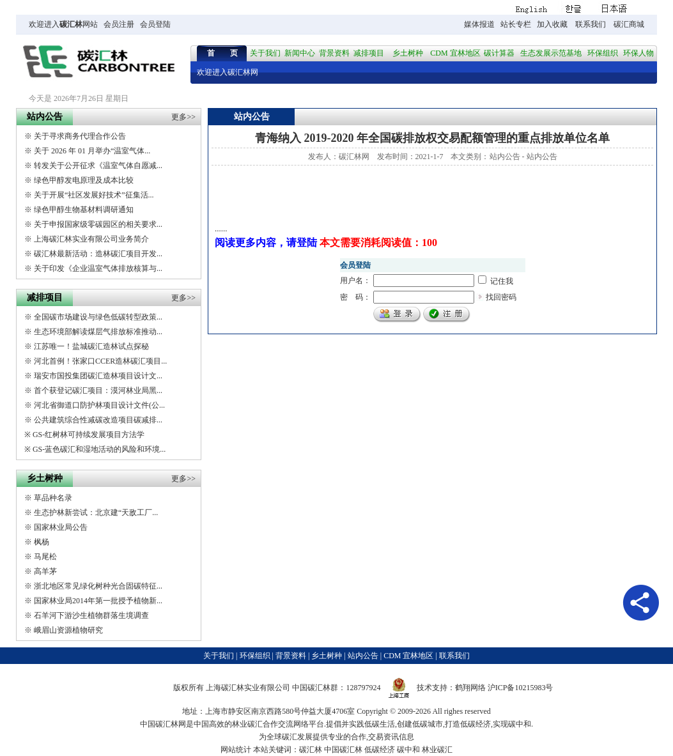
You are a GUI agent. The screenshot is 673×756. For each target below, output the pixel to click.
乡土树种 (407, 53)
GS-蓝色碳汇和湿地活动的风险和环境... (99, 449)
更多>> (183, 116)
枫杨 (41, 541)
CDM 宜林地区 (455, 53)
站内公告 (505, 156)
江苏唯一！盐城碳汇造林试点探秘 (91, 346)
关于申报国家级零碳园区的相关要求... (98, 224)
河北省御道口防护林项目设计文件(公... (99, 405)
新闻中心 (299, 53)
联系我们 (590, 24)
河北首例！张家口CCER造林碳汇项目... (100, 361)
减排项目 (368, 53)
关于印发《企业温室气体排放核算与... (98, 268)
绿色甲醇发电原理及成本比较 (84, 180)
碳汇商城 (629, 24)
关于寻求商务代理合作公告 (80, 136)
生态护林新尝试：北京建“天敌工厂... (96, 512)
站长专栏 (515, 24)
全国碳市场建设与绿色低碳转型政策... (98, 316)
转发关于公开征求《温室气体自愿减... (98, 165)
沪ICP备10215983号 (520, 687)
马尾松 (45, 556)
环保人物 (638, 53)
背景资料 (334, 53)
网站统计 (235, 749)
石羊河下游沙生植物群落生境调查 (91, 615)
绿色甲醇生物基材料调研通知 (84, 209)
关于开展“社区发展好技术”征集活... (94, 194)
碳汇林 (70, 24)
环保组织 (602, 53)
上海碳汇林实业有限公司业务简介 (91, 239)
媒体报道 (479, 24)
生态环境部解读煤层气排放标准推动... (98, 331)
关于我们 (265, 53)
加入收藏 (552, 24)
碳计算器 (499, 53)
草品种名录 (53, 497)
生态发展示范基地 (551, 53)
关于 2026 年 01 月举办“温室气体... (92, 150)
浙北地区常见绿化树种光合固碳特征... (98, 586)
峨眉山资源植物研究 (68, 630)
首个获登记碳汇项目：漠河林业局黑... (98, 390)
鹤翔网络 (470, 687)
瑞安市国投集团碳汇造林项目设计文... (98, 375)
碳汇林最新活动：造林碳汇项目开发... (98, 253)
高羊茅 (45, 571)
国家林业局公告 (61, 527)
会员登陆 (155, 24)
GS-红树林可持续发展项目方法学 (88, 434)
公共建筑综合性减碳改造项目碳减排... (98, 419)
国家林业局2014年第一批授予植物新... (98, 600)
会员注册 (119, 24)
